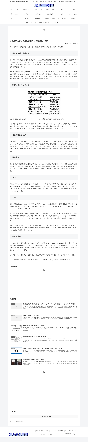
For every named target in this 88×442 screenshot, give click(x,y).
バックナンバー (51, 436)
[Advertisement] (44, 34)
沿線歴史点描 (13, 266)
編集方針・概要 (36, 436)
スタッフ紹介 (44, 436)
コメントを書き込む (44, 421)
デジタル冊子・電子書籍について (72, 436)
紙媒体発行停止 (59, 436)
